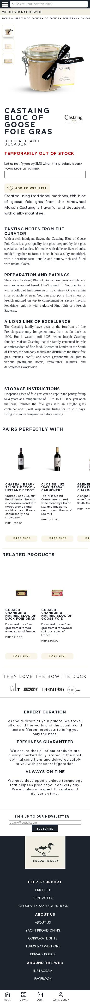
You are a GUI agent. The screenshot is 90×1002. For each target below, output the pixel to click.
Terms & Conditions (42, 946)
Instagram (42, 971)
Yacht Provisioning (42, 930)
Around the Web (45, 963)
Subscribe (45, 829)
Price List (43, 890)
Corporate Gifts (43, 938)
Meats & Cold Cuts (27, 18)
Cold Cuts (52, 18)
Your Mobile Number (22, 168)
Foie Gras (70, 18)
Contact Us (42, 898)
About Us (45, 914)
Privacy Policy (42, 954)
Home (6, 18)
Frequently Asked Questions (43, 906)
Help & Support (45, 882)
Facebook (43, 979)
